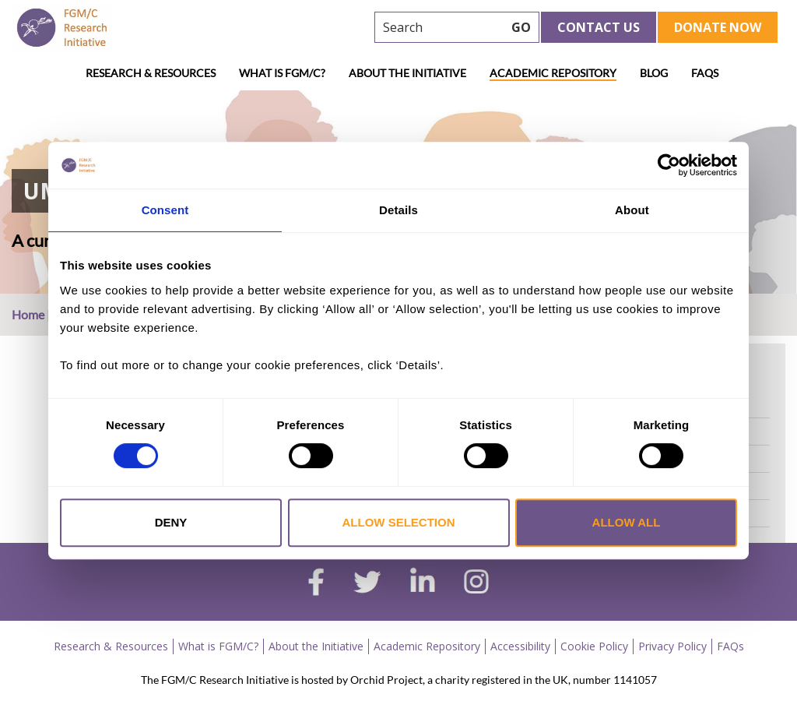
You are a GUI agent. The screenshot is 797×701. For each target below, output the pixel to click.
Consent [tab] (165, 210)
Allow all (626, 522)
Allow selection (398, 522)
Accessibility (520, 646)
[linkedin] (422, 583)
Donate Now (717, 27)
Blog (654, 72)
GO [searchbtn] (521, 27)
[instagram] (476, 583)
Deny (171, 522)
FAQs (704, 72)
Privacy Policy (672, 646)
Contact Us (598, 27)
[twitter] (367, 584)
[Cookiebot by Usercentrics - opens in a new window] (669, 165)
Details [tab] (398, 210)
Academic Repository (553, 72)
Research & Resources (151, 72)
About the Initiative (407, 72)
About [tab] (632, 210)
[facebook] (316, 584)
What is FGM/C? (282, 72)
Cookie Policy (594, 646)
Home (28, 314)
